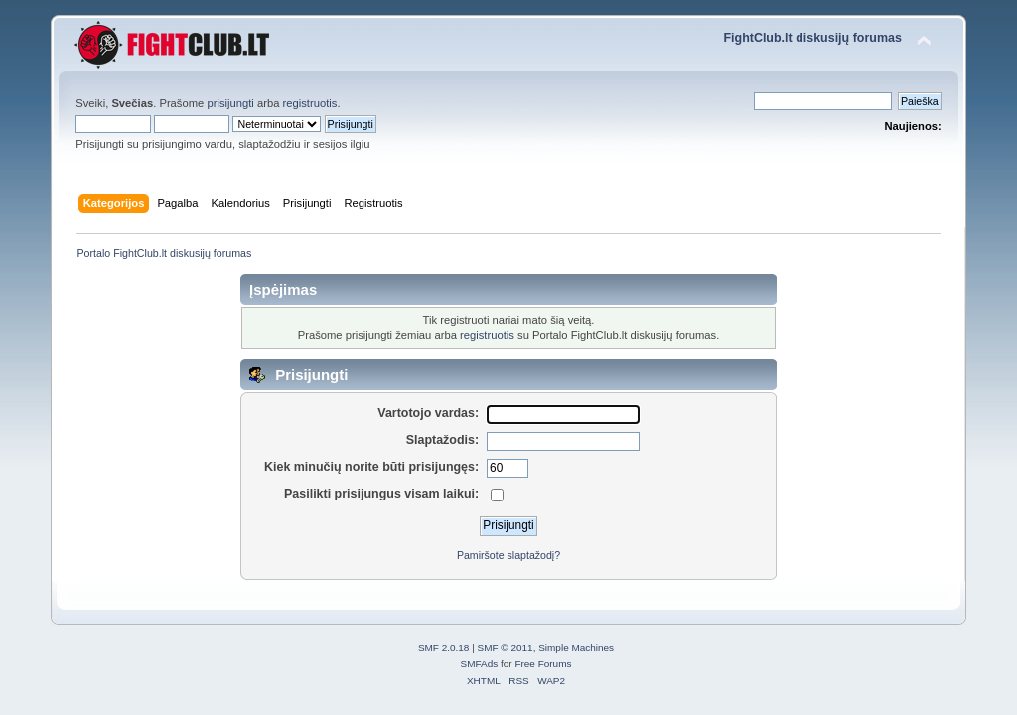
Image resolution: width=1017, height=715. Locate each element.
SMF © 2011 (505, 648)
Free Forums (542, 663)
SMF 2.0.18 (444, 648)
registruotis (310, 103)
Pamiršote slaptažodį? (508, 555)
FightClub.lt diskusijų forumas (812, 38)
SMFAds (480, 663)
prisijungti (230, 103)
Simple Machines (576, 648)
